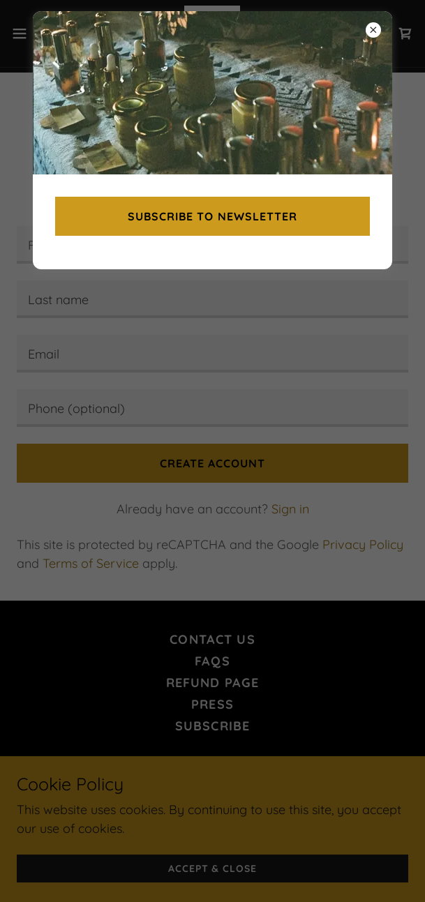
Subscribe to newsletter (212, 216)
